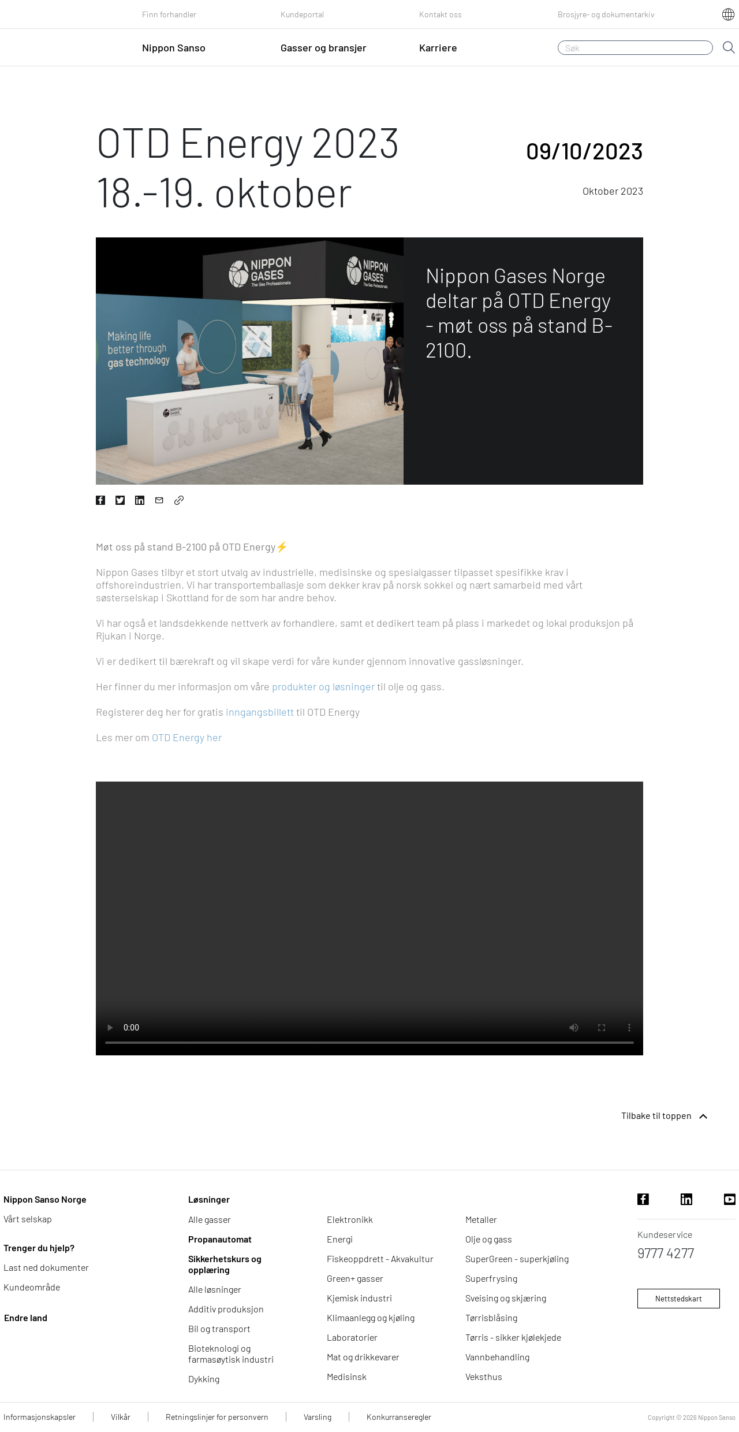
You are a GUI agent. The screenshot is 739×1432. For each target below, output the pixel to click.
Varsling (317, 1417)
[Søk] (635, 47)
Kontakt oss (440, 14)
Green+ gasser (355, 1278)
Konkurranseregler (399, 1417)
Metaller (481, 1219)
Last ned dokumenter (46, 1267)
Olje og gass (488, 1238)
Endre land (25, 1317)
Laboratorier (352, 1336)
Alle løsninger (214, 1289)
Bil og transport (219, 1328)
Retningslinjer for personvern (217, 1417)
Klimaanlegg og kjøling (371, 1317)
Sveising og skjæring (505, 1297)
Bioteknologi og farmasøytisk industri (231, 1353)
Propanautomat (220, 1238)
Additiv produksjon (226, 1308)
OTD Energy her (187, 737)
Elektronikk (350, 1219)
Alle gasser (209, 1219)
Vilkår (120, 1417)
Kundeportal (302, 14)
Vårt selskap (27, 1218)
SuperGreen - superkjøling (517, 1258)
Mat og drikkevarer (363, 1356)
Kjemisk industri (359, 1297)
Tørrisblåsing (491, 1317)
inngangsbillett (260, 711)
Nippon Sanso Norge (45, 1198)
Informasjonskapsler (39, 1417)
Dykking (203, 1378)
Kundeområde (31, 1286)
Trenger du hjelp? (38, 1247)
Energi (340, 1238)
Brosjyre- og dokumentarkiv (606, 14)
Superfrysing (491, 1278)
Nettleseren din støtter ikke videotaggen (369, 918)
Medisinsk (347, 1376)
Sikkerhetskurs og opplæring (225, 1264)
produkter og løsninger (323, 686)
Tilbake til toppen (665, 1117)
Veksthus (483, 1376)
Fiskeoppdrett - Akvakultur (380, 1258)
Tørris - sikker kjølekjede (513, 1336)
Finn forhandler (169, 14)
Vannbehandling (497, 1356)
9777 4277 (665, 1252)
